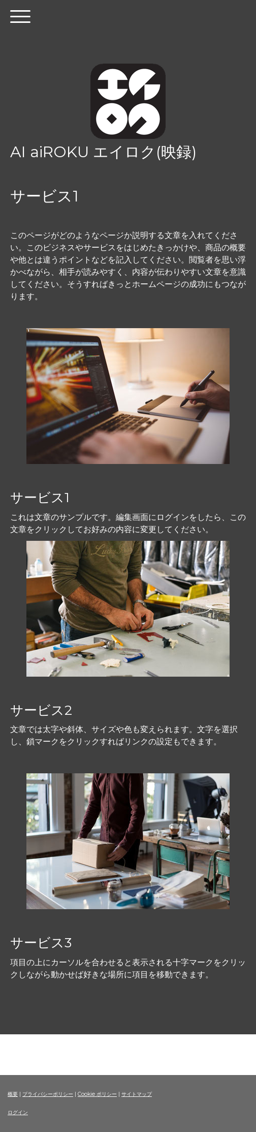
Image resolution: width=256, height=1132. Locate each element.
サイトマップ (136, 1094)
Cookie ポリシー (97, 1094)
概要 (13, 1094)
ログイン (18, 1112)
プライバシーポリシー (47, 1094)
